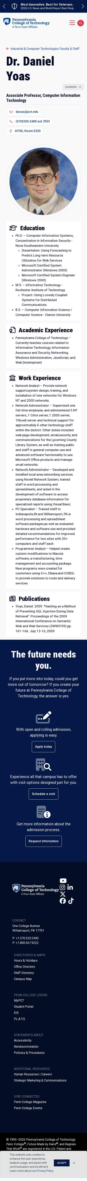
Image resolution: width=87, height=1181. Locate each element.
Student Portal (23, 1006)
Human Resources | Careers (33, 1074)
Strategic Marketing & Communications (40, 1080)
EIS (16, 1013)
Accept (61, 1163)
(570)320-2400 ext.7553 (29, 121)
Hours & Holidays (26, 960)
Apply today (43, 746)
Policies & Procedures (29, 1053)
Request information (44, 841)
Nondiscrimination (26, 1046)
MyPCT (19, 1000)
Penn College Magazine (30, 1102)
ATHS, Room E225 (25, 131)
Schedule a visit (43, 794)
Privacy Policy (45, 1170)
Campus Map (23, 979)
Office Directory (24, 966)
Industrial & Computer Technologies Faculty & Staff (42, 49)
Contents (71, 86)
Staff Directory (24, 973)
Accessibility (23, 1040)
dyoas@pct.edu (23, 112)
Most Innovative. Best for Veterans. (47, 4)
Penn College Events (28, 1108)
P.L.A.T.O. (19, 1019)
